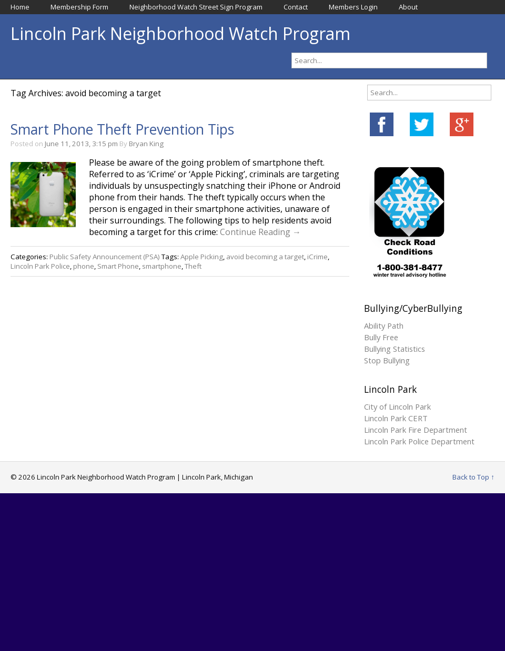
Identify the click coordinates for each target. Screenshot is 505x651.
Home (20, 7)
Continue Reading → (260, 232)
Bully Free (381, 337)
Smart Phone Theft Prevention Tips (122, 129)
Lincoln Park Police (40, 266)
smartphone (161, 266)
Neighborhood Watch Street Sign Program (195, 7)
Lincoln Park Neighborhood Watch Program (180, 33)
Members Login (353, 7)
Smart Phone (118, 266)
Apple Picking (201, 256)
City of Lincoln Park (397, 406)
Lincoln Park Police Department (419, 441)
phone (83, 266)
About (408, 7)
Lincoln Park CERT (396, 418)
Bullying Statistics (394, 348)
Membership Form (79, 7)
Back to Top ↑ (473, 477)
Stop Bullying (387, 360)
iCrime (317, 256)
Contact (296, 7)
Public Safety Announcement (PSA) (104, 256)
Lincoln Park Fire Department (415, 429)
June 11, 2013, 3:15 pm (81, 143)
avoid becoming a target (265, 256)
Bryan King (146, 143)
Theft (193, 266)
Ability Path (383, 325)
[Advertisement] (252, 572)
